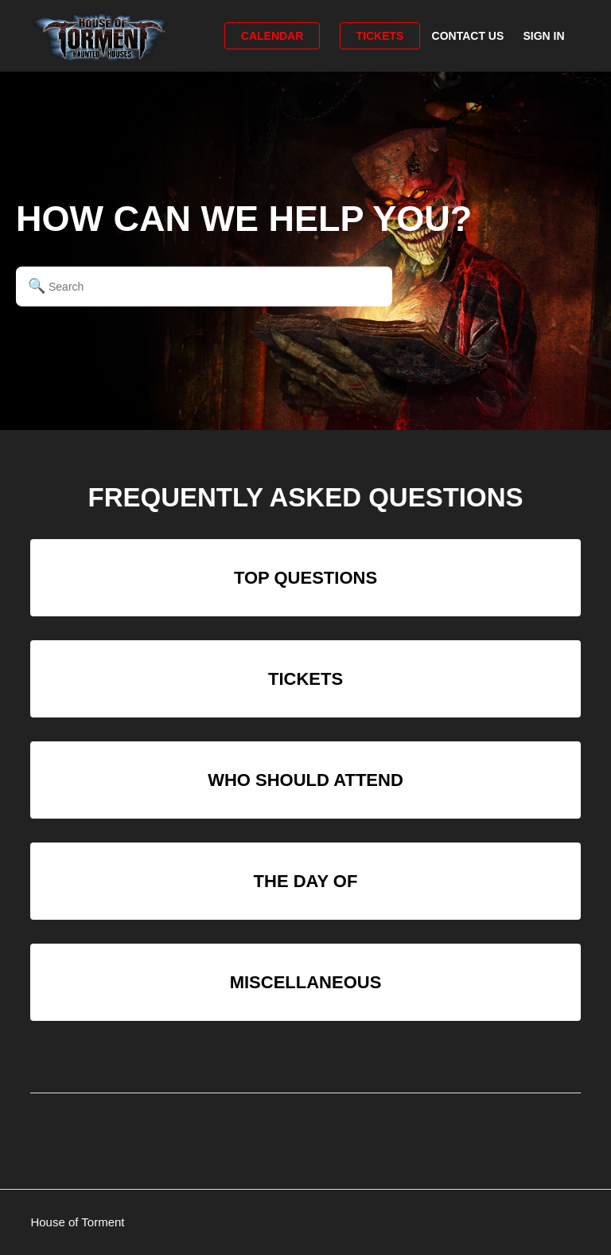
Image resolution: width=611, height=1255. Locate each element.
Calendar (272, 35)
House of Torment (77, 1222)
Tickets (380, 35)
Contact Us (468, 35)
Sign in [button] (543, 35)
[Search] (204, 286)
